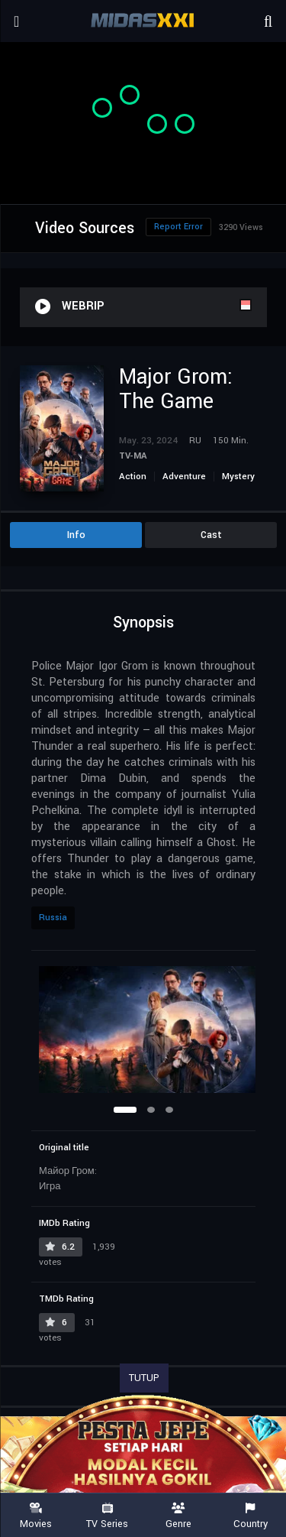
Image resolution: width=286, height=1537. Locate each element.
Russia (53, 917)
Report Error (178, 226)
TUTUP (144, 1378)
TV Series (107, 1516)
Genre (179, 1516)
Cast (211, 535)
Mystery (238, 477)
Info (76, 535)
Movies (36, 1516)
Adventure (184, 477)
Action (132, 477)
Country (250, 1516)
